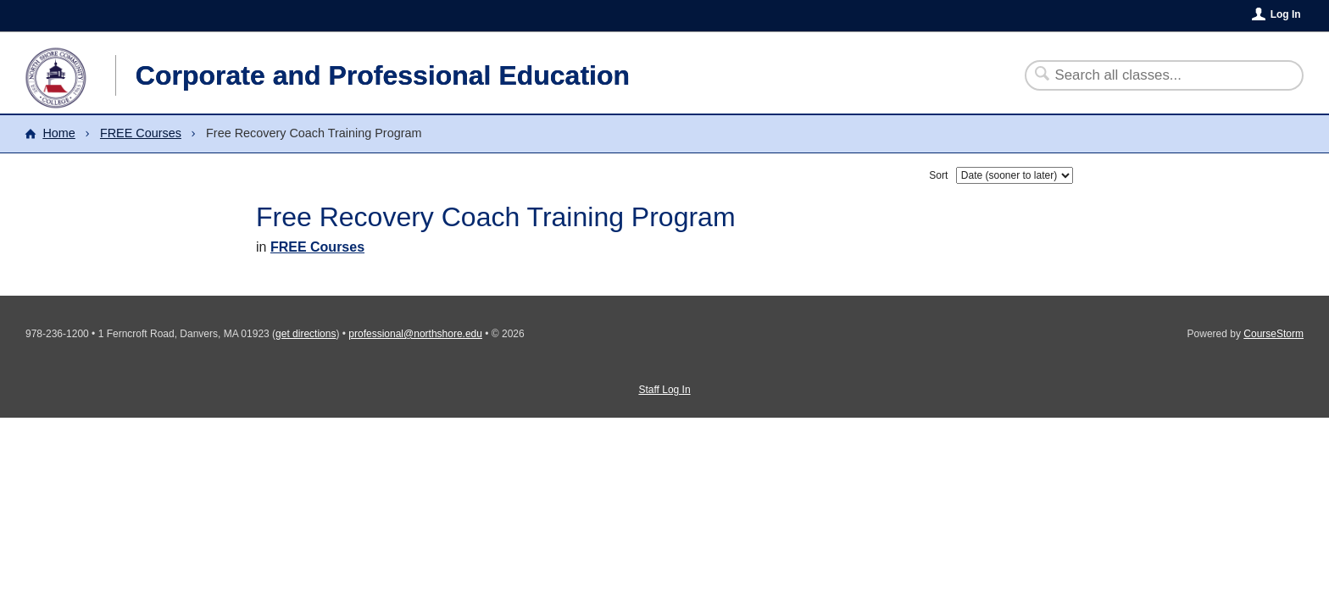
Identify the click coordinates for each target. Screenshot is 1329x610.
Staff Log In (664, 390)
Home (58, 133)
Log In (1286, 14)
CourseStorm (1273, 334)
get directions (305, 334)
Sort (938, 175)
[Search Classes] (1154, 75)
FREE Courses (140, 133)
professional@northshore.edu (415, 334)
